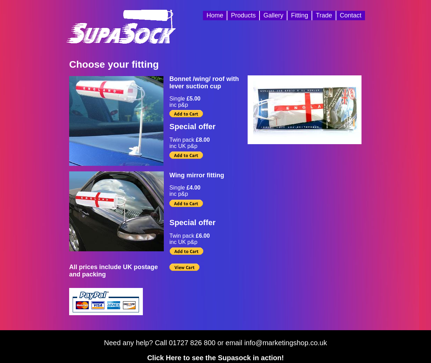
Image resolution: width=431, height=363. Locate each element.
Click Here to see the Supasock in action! (215, 358)
